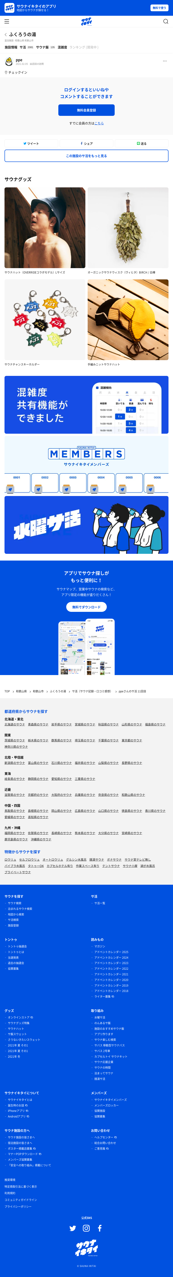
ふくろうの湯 (22, 34)
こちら (99, 123)
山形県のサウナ (132, 724)
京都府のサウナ (38, 794)
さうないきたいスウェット (24, 1040)
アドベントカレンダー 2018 (111, 991)
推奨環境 (10, 1180)
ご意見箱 (99, 1149)
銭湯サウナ (96, 859)
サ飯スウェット (17, 1034)
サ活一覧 (99, 903)
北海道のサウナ (15, 724)
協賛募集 (13, 969)
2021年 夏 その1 (18, 1045)
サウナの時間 (102, 1068)
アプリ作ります (103, 1034)
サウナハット (16, 1029)
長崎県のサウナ (61, 833)
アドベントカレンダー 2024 (111, 958)
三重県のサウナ (85, 779)
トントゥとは (16, 952)
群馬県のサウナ (61, 740)
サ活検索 (13, 920)
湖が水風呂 (147, 866)
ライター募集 (102, 996)
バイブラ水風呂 (15, 866)
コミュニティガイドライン (21, 1200)
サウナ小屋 (130, 866)
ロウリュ (10, 859)
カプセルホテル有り (60, 866)
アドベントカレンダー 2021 (111, 974)
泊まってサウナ (103, 1073)
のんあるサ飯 (102, 1023)
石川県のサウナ (61, 763)
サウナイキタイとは (20, 1100)
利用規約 (10, 1193)
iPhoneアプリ (16, 1111)
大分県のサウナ (108, 833)
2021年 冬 (14, 1057)
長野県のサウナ (132, 763)
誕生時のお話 (16, 1105)
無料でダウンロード (86, 607)
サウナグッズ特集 (19, 1023)
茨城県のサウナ (15, 740)
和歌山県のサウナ (133, 794)
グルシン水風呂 (76, 859)
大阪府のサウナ (61, 794)
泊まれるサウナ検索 (20, 909)
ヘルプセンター (103, 1137)
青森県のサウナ (38, 724)
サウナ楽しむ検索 (105, 1040)
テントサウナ (111, 866)
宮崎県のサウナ (132, 833)
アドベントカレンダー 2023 (111, 963)
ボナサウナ (114, 859)
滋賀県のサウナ (15, 794)
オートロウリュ (53, 859)
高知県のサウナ (38, 817)
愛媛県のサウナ (15, 817)
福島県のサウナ (155, 724)
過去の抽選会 (16, 963)
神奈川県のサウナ (16, 746)
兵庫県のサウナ (85, 794)
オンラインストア (19, 1017)
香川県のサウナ (155, 810)
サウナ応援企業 (103, 1062)
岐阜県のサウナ (15, 779)
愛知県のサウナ (61, 779)
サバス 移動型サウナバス (109, 1045)
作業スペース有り (87, 866)
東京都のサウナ (132, 740)
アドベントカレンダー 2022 (111, 969)
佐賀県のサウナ (38, 833)
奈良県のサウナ (108, 794)
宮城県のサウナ (85, 724)
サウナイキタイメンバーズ (110, 1100)
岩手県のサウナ (61, 724)
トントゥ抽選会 (17, 946)
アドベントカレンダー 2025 (111, 952)
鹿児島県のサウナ (16, 839)
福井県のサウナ (85, 763)
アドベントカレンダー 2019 (111, 985)
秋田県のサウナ (108, 724)
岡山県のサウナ (61, 810)
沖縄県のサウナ (41, 839)
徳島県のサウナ (132, 810)
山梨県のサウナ (108, 763)
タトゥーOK (36, 866)
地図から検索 (16, 914)
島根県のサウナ (38, 810)
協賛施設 (99, 1111)
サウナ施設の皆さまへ (21, 1137)
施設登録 (13, 925)
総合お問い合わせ (105, 1143)
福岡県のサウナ (15, 833)
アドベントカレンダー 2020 (111, 980)
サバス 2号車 (102, 1051)
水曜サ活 (99, 1017)
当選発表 (13, 958)
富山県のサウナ (38, 763)
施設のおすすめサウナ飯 (109, 1029)
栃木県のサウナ (38, 740)
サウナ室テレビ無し (138, 859)
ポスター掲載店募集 (20, 1149)
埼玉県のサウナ (85, 740)
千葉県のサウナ (108, 740)
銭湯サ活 (99, 1079)
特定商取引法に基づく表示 (21, 1187)
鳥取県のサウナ (15, 810)
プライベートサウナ (18, 872)
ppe (19, 59)
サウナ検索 (14, 903)
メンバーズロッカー (106, 1105)
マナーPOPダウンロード (23, 1154)
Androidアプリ (17, 1116)
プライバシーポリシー (18, 1207)
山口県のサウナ (108, 810)
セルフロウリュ (29, 859)
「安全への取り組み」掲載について (29, 1165)
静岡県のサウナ (38, 779)
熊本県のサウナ (85, 833)
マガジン (99, 946)
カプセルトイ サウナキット (110, 1057)
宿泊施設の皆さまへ (20, 1143)
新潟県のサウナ (15, 763)
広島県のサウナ (85, 810)
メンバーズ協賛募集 (20, 1160)
